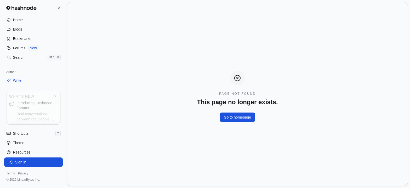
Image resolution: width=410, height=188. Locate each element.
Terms (10, 173)
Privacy (23, 173)
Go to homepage (237, 117)
